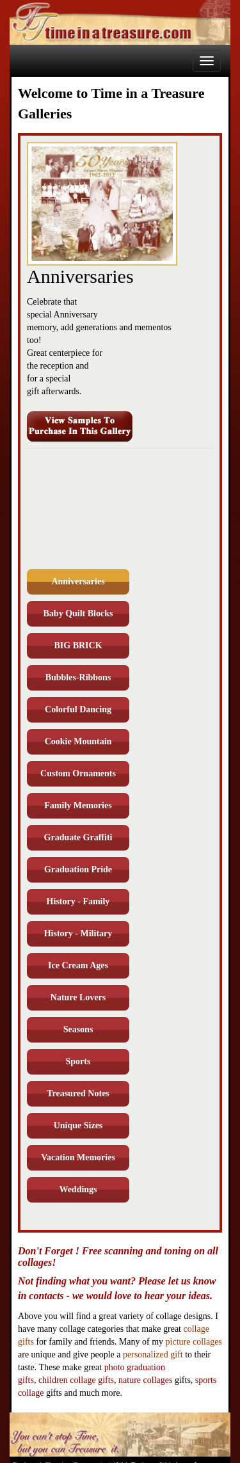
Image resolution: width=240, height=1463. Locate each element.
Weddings (78, 1189)
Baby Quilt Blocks (78, 613)
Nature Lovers (78, 997)
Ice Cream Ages (78, 965)
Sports (78, 1061)
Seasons (78, 1029)
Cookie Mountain (78, 741)
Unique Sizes (78, 1125)
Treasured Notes (78, 1093)
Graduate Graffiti (78, 837)
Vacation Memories (78, 1157)
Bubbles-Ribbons (78, 677)
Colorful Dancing (78, 709)
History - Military (78, 933)
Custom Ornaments (78, 773)
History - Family (78, 901)
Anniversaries (77, 581)
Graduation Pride (78, 869)
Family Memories (77, 805)
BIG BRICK (78, 645)
